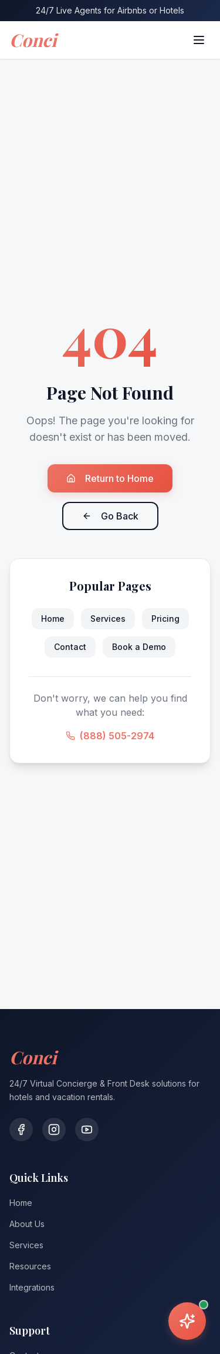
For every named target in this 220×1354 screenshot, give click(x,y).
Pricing (165, 619)
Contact (70, 647)
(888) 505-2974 (110, 736)
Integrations (32, 1287)
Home (53, 619)
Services (108, 619)
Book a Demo (139, 647)
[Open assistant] (187, 1321)
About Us (27, 1224)
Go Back (110, 516)
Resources (30, 1266)
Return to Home (110, 478)
